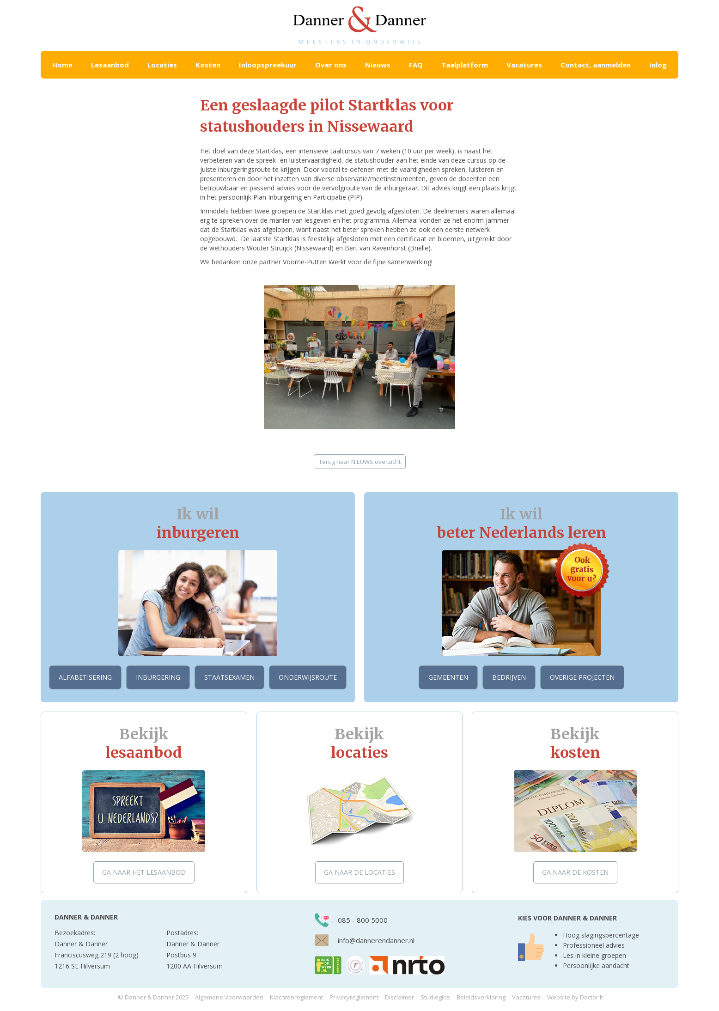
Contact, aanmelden (596, 64)
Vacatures (524, 64)
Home (62, 64)
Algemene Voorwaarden (229, 997)
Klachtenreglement (296, 997)
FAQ (416, 64)
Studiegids (435, 997)
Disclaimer (399, 997)
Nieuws (377, 64)
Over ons (331, 64)
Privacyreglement (353, 997)
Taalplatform (464, 64)
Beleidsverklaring (481, 997)
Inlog (658, 64)
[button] (110, 65)
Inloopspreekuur (268, 64)
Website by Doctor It (575, 997)
